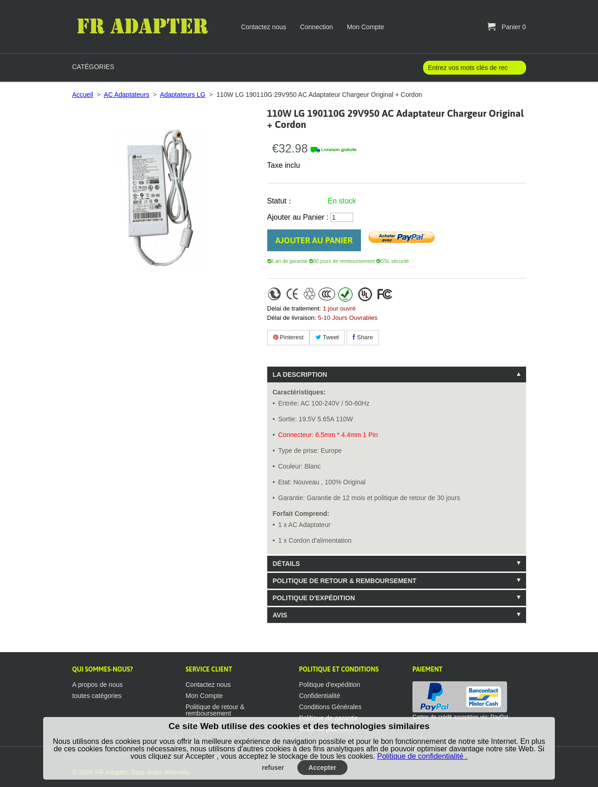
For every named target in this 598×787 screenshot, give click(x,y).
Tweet (327, 337)
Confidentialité (320, 695)
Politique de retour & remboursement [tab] (345, 580)
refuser (273, 767)
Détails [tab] (286, 563)
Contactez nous (263, 27)
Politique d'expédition (329, 684)
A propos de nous (97, 684)
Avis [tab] (280, 615)
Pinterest (288, 337)
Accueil (82, 94)
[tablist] (396, 495)
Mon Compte (365, 27)
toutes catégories (97, 695)
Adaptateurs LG (183, 94)
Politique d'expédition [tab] (314, 598)
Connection (316, 27)
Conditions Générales (330, 707)
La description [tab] (300, 374)
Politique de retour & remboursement (215, 710)
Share (363, 337)
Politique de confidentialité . (422, 756)
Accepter (322, 767)
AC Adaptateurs (126, 94)
